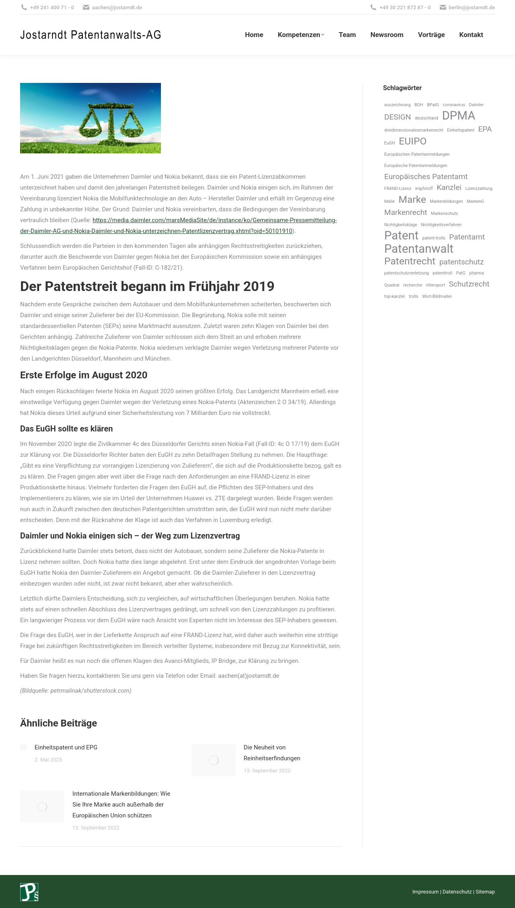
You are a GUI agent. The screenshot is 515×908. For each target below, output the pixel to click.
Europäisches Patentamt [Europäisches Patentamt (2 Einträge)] (426, 176)
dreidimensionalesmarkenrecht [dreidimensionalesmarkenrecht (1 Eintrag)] (413, 130)
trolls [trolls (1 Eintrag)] (413, 296)
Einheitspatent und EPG (66, 747)
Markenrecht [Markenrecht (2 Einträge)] (405, 212)
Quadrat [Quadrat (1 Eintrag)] (392, 285)
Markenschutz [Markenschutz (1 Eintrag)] (444, 213)
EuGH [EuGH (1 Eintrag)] (389, 143)
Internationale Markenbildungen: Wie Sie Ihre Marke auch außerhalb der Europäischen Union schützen (121, 804)
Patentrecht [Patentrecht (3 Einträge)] (409, 261)
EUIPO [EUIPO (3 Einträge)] (412, 141)
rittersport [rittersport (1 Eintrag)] (435, 285)
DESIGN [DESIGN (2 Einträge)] (397, 117)
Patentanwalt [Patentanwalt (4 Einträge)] (418, 249)
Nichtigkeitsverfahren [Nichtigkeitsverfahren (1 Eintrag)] (441, 224)
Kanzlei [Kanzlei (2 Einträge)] (449, 187)
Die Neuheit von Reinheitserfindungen (272, 753)
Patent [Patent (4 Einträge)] (401, 236)
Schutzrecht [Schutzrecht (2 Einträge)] (469, 284)
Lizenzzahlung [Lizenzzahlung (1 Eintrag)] (478, 188)
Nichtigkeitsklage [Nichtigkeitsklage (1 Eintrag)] (400, 224)
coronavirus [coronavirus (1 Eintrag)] (454, 104)
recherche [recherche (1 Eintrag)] (412, 285)
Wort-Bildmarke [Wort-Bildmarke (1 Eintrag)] (436, 296)
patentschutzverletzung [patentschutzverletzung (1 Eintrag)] (406, 273)
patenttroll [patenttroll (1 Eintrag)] (442, 273)
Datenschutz (457, 892)
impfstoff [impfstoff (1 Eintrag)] (424, 188)
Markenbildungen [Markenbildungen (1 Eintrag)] (446, 201)
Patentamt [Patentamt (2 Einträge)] (467, 236)
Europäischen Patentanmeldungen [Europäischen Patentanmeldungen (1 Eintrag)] (416, 154)
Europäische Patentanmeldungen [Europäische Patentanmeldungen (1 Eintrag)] (415, 165)
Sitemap (485, 892)
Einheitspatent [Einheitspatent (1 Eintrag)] (460, 130)
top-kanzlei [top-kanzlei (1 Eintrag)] (394, 296)
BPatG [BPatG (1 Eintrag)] (433, 104)
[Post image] (23, 747)
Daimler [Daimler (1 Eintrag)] (476, 104)
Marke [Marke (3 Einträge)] (412, 199)
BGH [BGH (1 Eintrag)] (418, 104)
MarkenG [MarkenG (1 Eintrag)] (475, 201)
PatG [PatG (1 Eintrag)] (461, 273)
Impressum (425, 892)
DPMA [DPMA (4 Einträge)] (459, 116)
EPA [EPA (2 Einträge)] (485, 129)
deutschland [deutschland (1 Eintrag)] (426, 118)
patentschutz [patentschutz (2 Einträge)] (461, 261)
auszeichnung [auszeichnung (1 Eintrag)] (397, 104)
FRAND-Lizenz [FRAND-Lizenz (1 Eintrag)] (397, 188)
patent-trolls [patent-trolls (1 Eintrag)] (433, 238)
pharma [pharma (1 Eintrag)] (476, 273)
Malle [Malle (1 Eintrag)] (389, 201)
